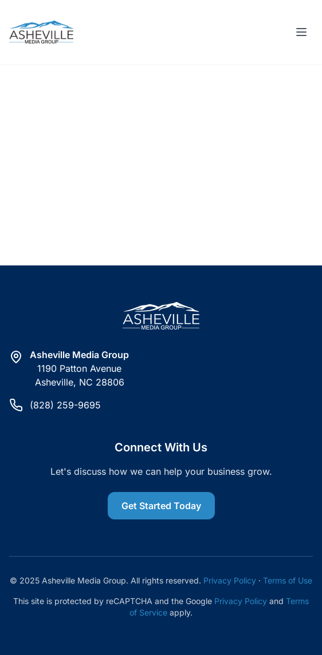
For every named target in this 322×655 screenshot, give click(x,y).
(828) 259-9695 (65, 405)
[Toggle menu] (301, 32)
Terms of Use (287, 580)
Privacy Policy (229, 580)
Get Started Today (161, 505)
